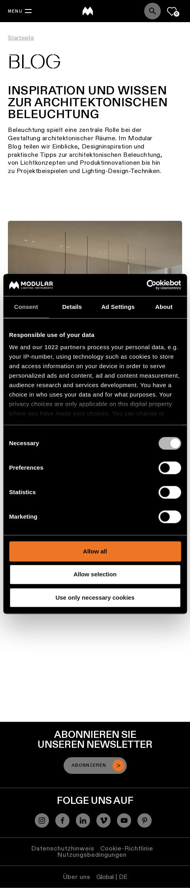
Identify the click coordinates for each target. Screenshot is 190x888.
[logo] (88, 11)
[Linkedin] (83, 820)
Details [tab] (72, 306)
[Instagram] (42, 820)
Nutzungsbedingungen (92, 854)
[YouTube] (124, 820)
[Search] (152, 11)
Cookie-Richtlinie (126, 848)
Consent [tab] (26, 306)
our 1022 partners (58, 347)
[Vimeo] (103, 820)
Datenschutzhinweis (62, 848)
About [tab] (164, 306)
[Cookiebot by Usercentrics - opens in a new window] (146, 285)
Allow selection (95, 574)
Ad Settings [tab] (117, 306)
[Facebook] (62, 820)
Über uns (76, 876)
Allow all (95, 551)
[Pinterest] (144, 820)
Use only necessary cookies (94, 597)
